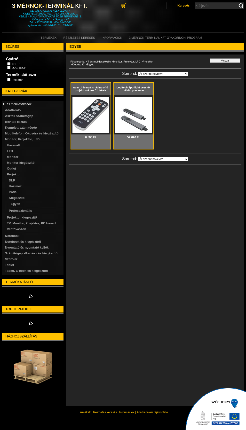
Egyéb (15, 204)
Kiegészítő (78, 64)
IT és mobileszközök (99, 61)
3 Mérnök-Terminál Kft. (50, 5)
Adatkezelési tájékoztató (152, 412)
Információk (126, 412)
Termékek (84, 412)
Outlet (11, 168)
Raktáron (18, 80)
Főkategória (78, 61)
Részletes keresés (105, 412)
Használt (13, 145)
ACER (16, 64)
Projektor (148, 61)
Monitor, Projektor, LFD (127, 61)
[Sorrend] (163, 74)
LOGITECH (19, 68)
